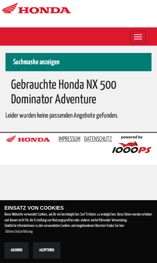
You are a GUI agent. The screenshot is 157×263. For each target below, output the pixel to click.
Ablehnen (16, 250)
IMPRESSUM (70, 139)
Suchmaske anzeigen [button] (36, 62)
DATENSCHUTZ (98, 139)
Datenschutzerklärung (19, 231)
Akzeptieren (46, 250)
